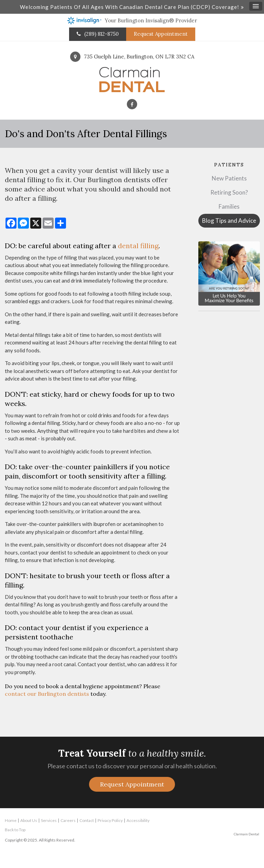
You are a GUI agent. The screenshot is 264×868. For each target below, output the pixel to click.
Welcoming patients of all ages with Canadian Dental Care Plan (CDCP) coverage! (129, 7)
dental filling (138, 245)
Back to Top (15, 829)
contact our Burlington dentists (47, 693)
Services (49, 820)
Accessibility (138, 820)
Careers (68, 820)
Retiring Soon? (229, 192)
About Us (28, 820)
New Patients (229, 178)
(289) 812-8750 (101, 34)
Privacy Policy (110, 820)
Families (229, 206)
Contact (86, 820)
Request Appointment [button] (161, 34)
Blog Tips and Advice (229, 220)
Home (10, 820)
